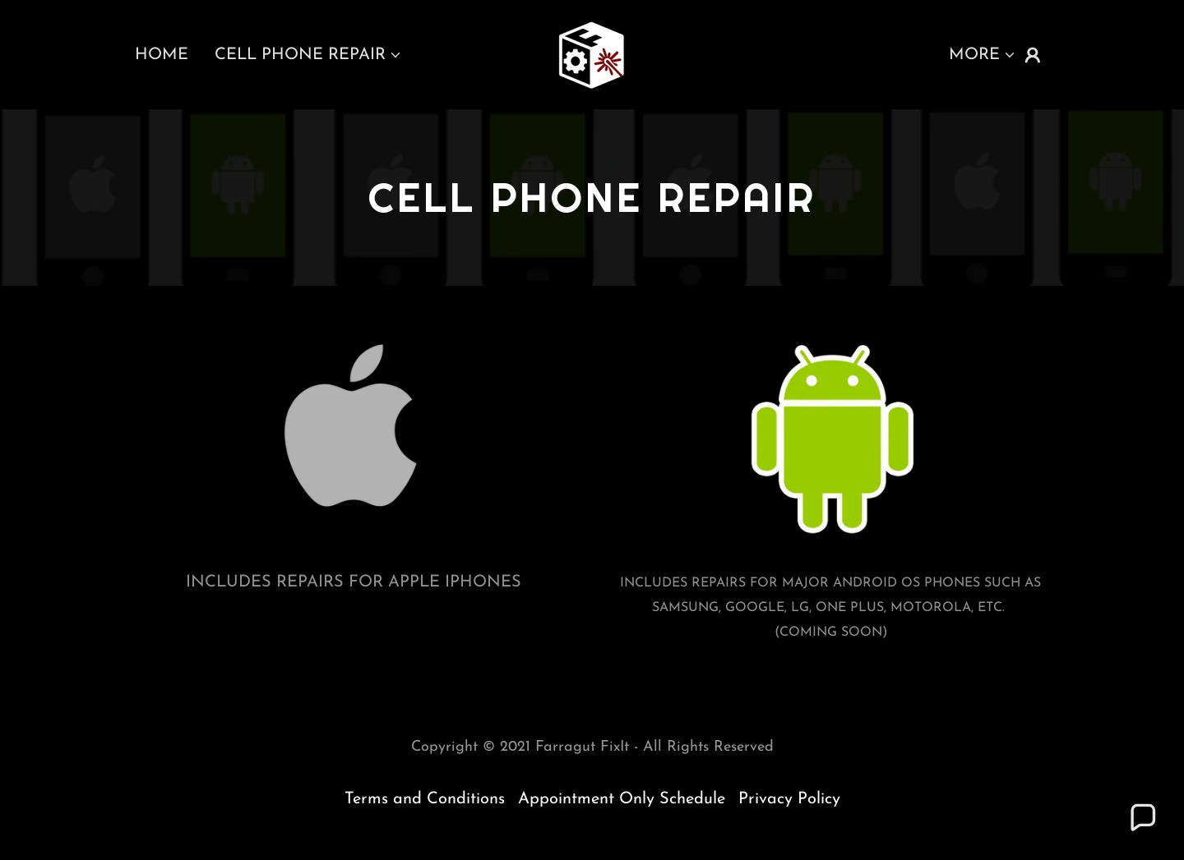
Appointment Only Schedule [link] (621, 799)
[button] (308, 55)
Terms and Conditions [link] (425, 799)
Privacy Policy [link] (789, 799)
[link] (591, 53)
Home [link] (161, 55)
